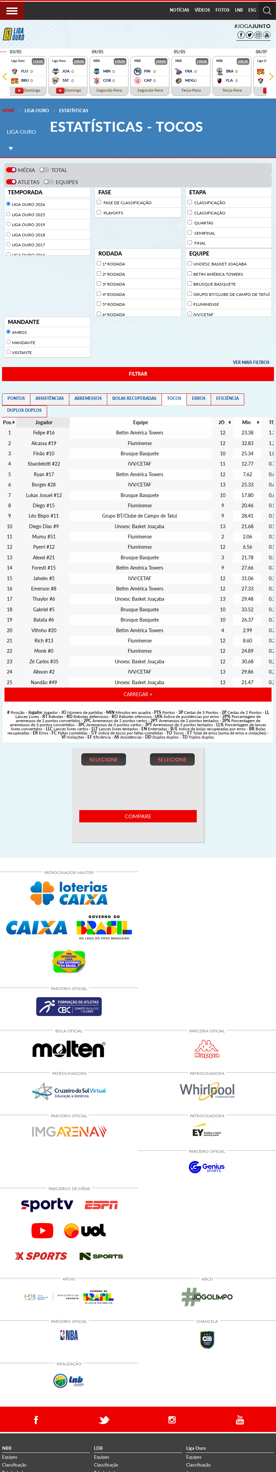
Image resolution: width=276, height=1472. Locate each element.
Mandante (23, 342)
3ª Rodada (113, 284)
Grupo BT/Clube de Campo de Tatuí (231, 294)
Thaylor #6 (43, 599)
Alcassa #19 (43, 443)
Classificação (209, 202)
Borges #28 (44, 484)
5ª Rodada (113, 304)
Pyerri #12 (44, 547)
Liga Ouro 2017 (28, 244)
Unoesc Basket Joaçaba (220, 263)
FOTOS (223, 10)
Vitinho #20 (43, 630)
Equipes (9, 1457)
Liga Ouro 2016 (28, 255)
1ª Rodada (113, 263)
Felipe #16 (44, 432)
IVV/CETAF (203, 314)
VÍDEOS (202, 10)
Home (8, 110)
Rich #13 (43, 640)
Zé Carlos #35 (43, 661)
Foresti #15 (44, 568)
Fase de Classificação (127, 202)
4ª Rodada (113, 294)
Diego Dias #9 (44, 526)
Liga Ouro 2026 (28, 204)
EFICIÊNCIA (227, 398)
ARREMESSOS (88, 398)
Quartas (203, 222)
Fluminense (206, 304)
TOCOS (174, 398)
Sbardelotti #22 (44, 464)
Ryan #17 (44, 474)
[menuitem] (179, 10)
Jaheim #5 (44, 578)
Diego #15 (44, 505)
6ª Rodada (113, 314)
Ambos (19, 332)
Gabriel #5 (44, 609)
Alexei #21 (44, 557)
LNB (239, 10)
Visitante (22, 352)
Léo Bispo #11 (44, 516)
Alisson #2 (44, 672)
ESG (252, 10)
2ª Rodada (113, 274)
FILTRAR (138, 374)
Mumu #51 (44, 536)
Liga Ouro (37, 110)
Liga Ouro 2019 (28, 224)
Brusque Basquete (214, 284)
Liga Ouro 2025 (28, 214)
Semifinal (204, 233)
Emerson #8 (43, 588)
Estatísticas (73, 110)
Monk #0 (43, 651)
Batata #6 (43, 620)
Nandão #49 (44, 682)
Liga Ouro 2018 (28, 234)
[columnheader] (139, 422)
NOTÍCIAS (179, 10)
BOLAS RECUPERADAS (134, 398)
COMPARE (138, 816)
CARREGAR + (138, 694)
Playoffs (112, 213)
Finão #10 (43, 453)
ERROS (199, 398)
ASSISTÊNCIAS (50, 398)
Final (199, 243)
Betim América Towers (218, 274)
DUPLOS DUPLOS (24, 410)
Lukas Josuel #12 (44, 495)
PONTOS (16, 398)
